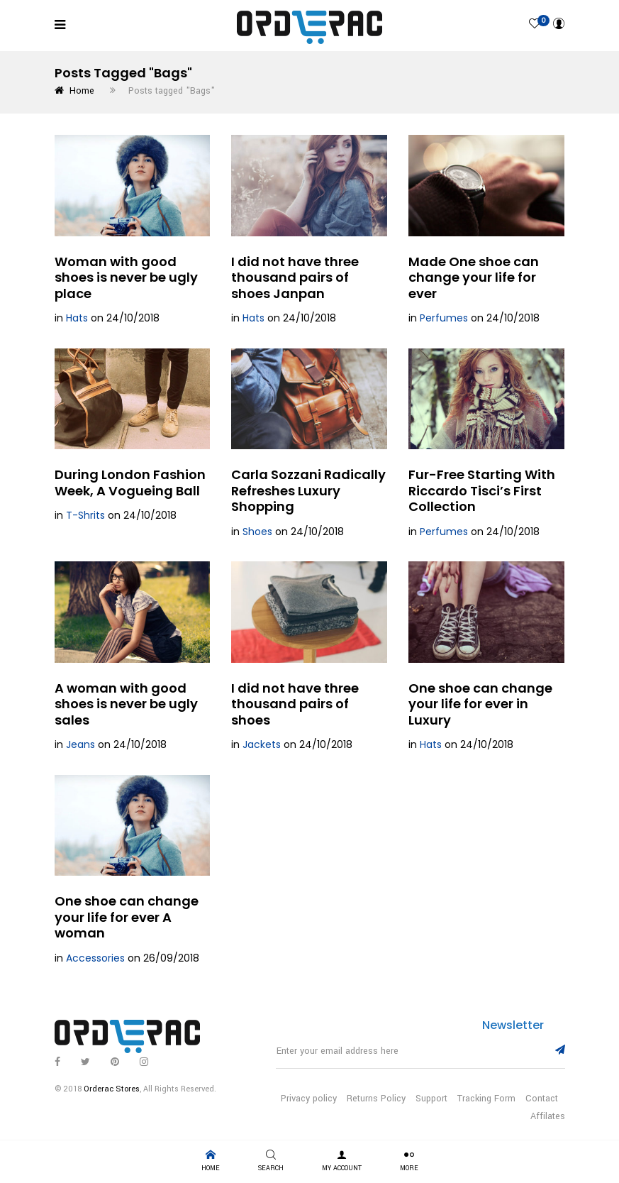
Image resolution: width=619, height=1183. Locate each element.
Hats (77, 318)
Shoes (257, 531)
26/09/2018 (171, 958)
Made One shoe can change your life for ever (473, 277)
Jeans (80, 744)
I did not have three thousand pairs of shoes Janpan (295, 277)
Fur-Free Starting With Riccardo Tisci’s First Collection (481, 490)
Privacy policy (309, 1098)
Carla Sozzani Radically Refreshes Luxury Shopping (308, 490)
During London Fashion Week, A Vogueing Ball (130, 483)
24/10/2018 (133, 318)
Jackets (261, 744)
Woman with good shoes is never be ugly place (126, 277)
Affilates (547, 1116)
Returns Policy (376, 1098)
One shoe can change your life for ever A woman (127, 917)
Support (431, 1098)
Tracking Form (486, 1098)
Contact (541, 1098)
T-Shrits (85, 515)
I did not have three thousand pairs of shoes (295, 704)
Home (74, 90)
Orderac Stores (112, 1089)
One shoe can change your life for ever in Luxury (480, 704)
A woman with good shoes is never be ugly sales (126, 704)
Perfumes (444, 318)
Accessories (95, 958)
